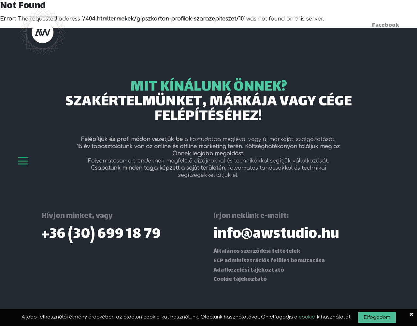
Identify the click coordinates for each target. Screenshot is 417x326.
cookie (307, 317)
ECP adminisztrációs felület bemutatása (269, 261)
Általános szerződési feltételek (256, 251)
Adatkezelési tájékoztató (248, 270)
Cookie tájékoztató (240, 279)
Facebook (385, 25)
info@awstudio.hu (276, 234)
